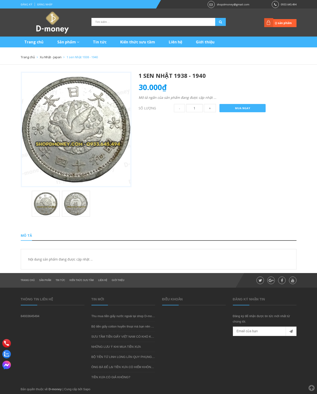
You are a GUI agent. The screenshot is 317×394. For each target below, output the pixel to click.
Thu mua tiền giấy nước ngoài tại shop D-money (124, 316)
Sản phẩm (68, 42)
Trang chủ (34, 42)
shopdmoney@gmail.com (233, 4)
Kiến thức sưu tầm (137, 42)
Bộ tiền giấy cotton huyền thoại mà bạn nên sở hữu (126, 326)
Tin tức (100, 42)
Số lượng (147, 108)
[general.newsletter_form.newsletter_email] (264, 331)
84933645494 (30, 316)
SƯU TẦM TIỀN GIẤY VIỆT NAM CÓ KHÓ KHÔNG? (126, 336)
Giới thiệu (205, 42)
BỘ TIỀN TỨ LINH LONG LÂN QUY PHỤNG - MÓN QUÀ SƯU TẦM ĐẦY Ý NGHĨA (147, 357)
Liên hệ (175, 42)
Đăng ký (26, 4)
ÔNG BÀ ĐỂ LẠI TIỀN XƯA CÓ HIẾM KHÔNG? (123, 367)
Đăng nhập (45, 4)
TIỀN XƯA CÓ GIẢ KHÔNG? (110, 377)
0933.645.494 (288, 4)
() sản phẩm (283, 23)
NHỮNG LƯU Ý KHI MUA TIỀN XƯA (116, 346)
